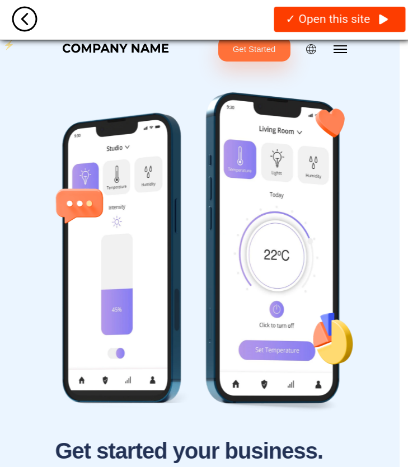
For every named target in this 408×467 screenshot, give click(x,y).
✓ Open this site (337, 19)
